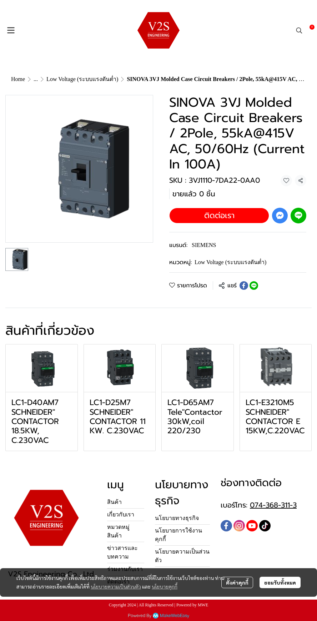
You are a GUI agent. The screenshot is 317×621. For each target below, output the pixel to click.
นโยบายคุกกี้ (164, 586)
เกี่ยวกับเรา (120, 514)
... (36, 79)
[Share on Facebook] (244, 285)
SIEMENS (204, 245)
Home (18, 79)
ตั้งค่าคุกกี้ (237, 582)
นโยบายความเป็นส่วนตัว (116, 586)
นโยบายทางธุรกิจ (177, 518)
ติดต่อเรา (219, 215)
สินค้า (114, 502)
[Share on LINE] (254, 285)
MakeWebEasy (174, 616)
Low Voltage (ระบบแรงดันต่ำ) (82, 79)
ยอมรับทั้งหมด (280, 582)
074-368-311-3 (273, 505)
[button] (299, 30)
